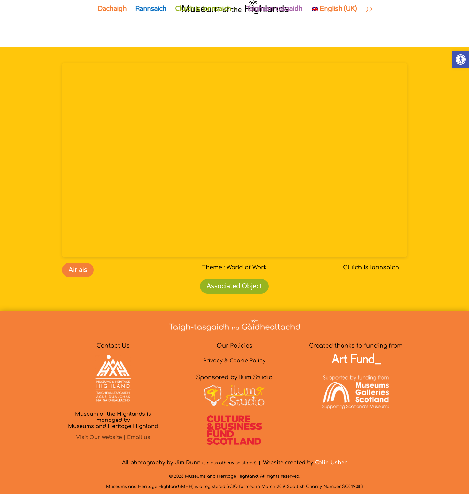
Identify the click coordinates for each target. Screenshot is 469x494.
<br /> (234, 160)
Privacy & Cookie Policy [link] (234, 361)
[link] (460, 59)
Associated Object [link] (234, 286)
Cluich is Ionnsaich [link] (203, 10)
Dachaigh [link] (112, 10)
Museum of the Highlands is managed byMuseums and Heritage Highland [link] (113, 420)
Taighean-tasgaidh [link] (274, 10)
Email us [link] (138, 437)
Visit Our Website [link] (99, 437)
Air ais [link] (77, 270)
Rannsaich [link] (150, 10)
